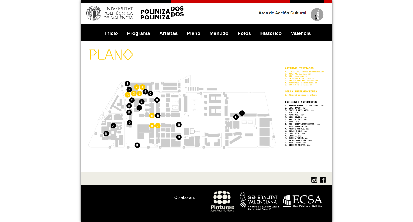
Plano (194, 33)
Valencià (301, 33)
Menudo (220, 33)
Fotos (245, 33)
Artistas (169, 33)
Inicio (112, 33)
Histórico (271, 33)
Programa (139, 33)
